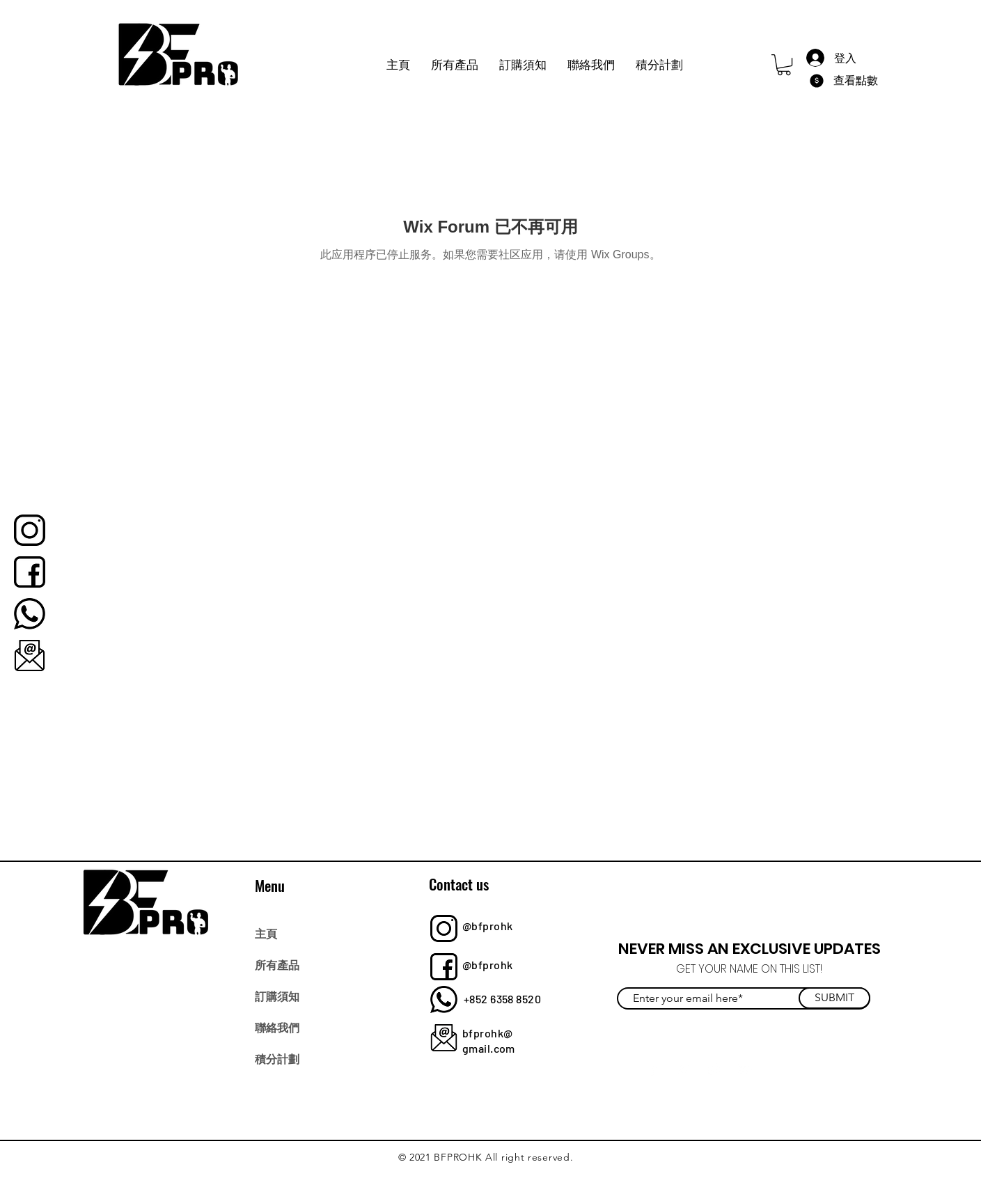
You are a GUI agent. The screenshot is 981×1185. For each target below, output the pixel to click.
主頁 (266, 933)
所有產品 (277, 964)
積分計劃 (277, 1058)
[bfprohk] (29, 530)
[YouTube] (745, 1069)
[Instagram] (714, 1069)
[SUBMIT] (834, 998)
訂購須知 (277, 995)
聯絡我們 (277, 1027)
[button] (783, 64)
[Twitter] (683, 1069)
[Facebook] (653, 1069)
